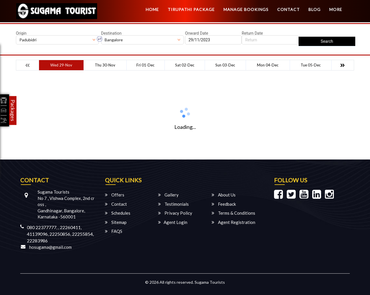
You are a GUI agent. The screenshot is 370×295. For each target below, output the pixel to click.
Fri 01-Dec (145, 65)
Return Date (252, 33)
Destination (111, 33)
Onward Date (196, 33)
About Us (224, 194)
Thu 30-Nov (105, 65)
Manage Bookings (246, 9)
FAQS (113, 231)
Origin (21, 33)
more (335, 9)
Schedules (117, 213)
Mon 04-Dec (267, 65)
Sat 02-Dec (184, 65)
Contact (288, 9)
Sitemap (116, 222)
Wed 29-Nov (61, 65)
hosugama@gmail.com (50, 247)
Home (152, 9)
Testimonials (173, 204)
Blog (314, 9)
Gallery (168, 194)
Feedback (224, 204)
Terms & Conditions (233, 213)
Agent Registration (233, 222)
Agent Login (172, 222)
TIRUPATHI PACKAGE (191, 9)
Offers (114, 194)
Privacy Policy (175, 213)
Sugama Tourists (210, 282)
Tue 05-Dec (311, 65)
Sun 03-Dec (225, 65)
